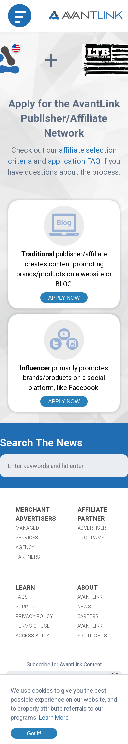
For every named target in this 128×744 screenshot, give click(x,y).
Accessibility (33, 635)
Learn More (54, 717)
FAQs (22, 597)
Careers (88, 616)
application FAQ (74, 161)
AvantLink (90, 597)
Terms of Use (33, 626)
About (87, 587)
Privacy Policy (34, 616)
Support (27, 606)
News (84, 606)
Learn (25, 587)
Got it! (34, 733)
